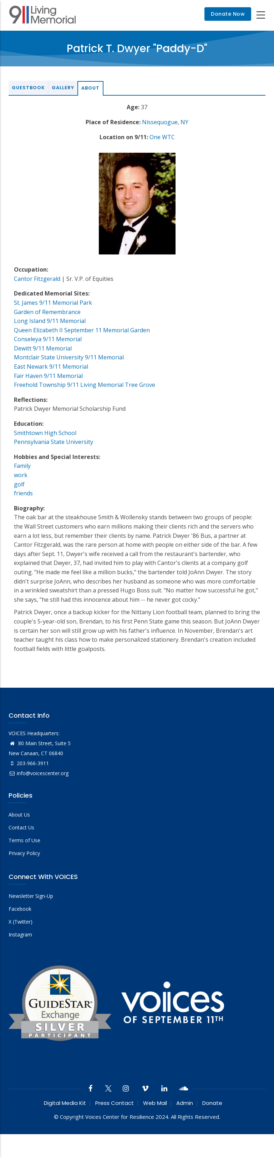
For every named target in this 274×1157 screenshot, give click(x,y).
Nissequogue (160, 122)
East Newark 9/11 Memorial (51, 366)
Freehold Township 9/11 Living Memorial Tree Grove (84, 385)
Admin (184, 1103)
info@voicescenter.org (38, 773)
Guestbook (28, 87)
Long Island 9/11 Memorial (50, 321)
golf (19, 484)
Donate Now (228, 14)
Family (22, 466)
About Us (19, 814)
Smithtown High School (45, 433)
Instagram (20, 934)
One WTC (162, 137)
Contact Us (21, 827)
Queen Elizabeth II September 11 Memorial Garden (82, 330)
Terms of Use (24, 840)
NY (184, 122)
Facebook (20, 908)
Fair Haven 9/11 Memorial (48, 376)
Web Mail (155, 1103)
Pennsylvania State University (53, 442)
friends (23, 493)
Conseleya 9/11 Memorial (48, 339)
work (20, 475)
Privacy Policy (24, 853)
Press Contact (114, 1103)
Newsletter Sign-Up (31, 896)
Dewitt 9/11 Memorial (43, 348)
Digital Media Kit (65, 1103)
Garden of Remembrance (47, 312)
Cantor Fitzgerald (37, 279)
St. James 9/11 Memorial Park (53, 303)
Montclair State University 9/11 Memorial (69, 357)
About (90, 88)
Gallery (63, 87)
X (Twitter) (20, 921)
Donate (212, 1103)
